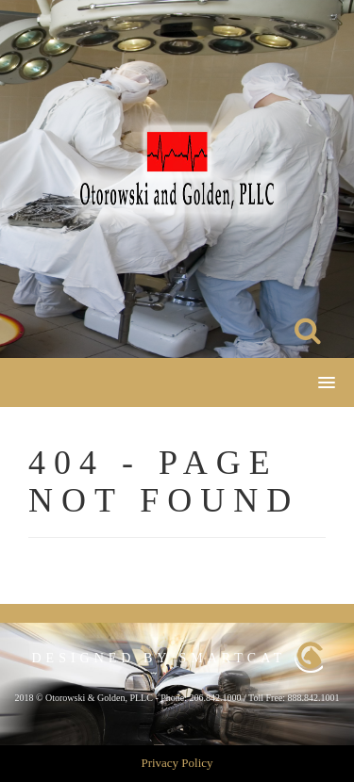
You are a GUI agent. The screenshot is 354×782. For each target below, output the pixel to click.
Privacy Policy (176, 763)
